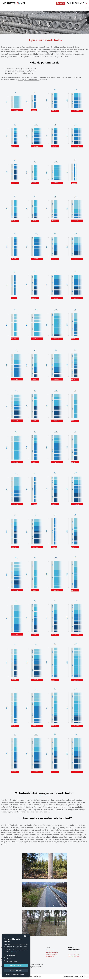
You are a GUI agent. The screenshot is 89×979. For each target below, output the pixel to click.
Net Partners (83, 976)
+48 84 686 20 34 (52, 952)
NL (78, 3)
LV (81, 3)
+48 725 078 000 (73, 957)
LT (83, 3)
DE (73, 3)
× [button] (27, 936)
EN (71, 3)
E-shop (60, 3)
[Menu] (86, 8)
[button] (16, 974)
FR (76, 3)
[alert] (16, 955)
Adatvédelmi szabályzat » (32, 976)
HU (86, 3)
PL (68, 3)
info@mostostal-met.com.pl (52, 956)
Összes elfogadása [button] (16, 965)
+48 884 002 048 (73, 955)
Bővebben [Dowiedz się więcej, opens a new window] (14, 952)
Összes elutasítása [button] (16, 970)
